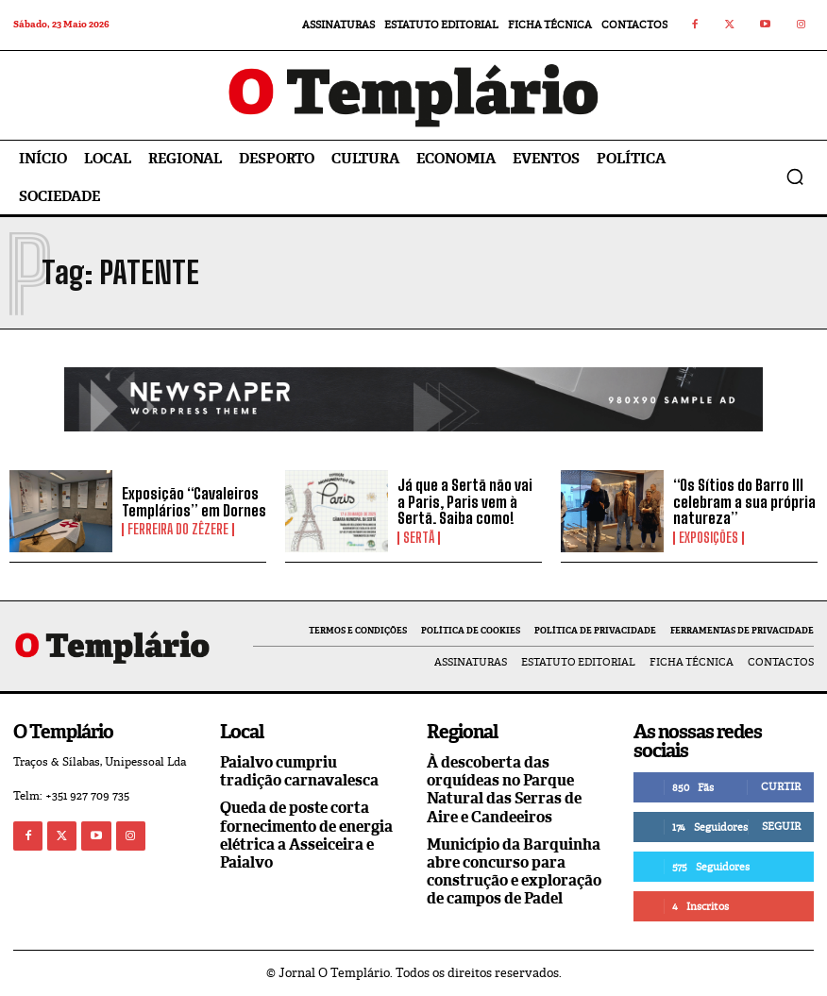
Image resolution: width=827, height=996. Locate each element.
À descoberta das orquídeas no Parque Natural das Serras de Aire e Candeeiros (504, 789)
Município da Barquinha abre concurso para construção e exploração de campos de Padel (514, 872)
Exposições (708, 538)
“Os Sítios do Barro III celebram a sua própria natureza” (744, 501)
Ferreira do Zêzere (177, 529)
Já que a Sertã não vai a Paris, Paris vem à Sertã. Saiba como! (464, 501)
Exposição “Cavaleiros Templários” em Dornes (194, 501)
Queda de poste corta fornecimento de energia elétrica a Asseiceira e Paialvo (306, 835)
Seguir (781, 826)
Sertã (418, 538)
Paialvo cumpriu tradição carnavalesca (299, 771)
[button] (795, 176)
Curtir (781, 786)
